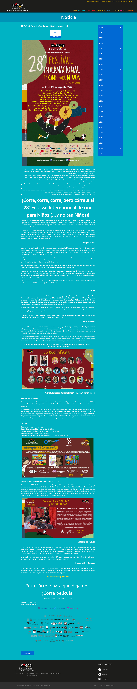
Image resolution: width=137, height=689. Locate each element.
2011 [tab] (101, 106)
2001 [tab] (101, 153)
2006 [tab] (101, 132)
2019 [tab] (101, 64)
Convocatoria (91, 10)
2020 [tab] (101, 59)
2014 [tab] (101, 90)
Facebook (103, 669)
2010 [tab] (101, 111)
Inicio (75, 10)
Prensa (122, 10)
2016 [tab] (101, 80)
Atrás (27, 653)
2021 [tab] (101, 54)
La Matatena (101, 10)
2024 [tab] (101, 38)
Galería (116, 10)
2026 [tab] (101, 27)
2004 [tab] (101, 143)
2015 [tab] (101, 85)
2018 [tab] (101, 69)
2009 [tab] (101, 117)
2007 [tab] (101, 127)
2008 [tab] (101, 122)
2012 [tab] (101, 101)
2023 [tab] (101, 43)
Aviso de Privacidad (97, 685)
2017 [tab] (101, 75)
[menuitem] (75, 10)
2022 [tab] (101, 48)
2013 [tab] (101, 96)
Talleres (109, 10)
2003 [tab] (101, 148)
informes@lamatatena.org (95, 1)
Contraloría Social (109, 685)
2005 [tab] (101, 138)
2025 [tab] (101, 32)
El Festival (81, 10)
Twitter (102, 674)
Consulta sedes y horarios (58, 576)
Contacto (130, 10)
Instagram (103, 679)
